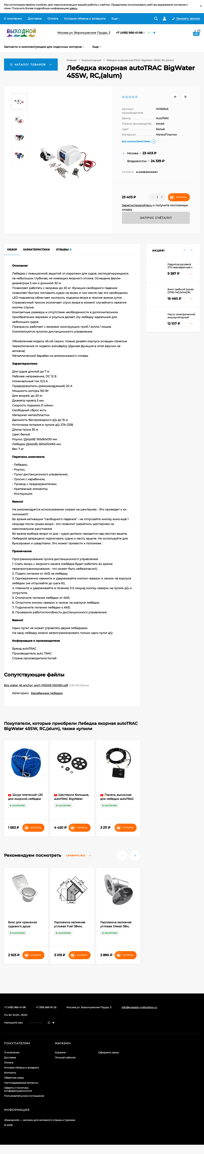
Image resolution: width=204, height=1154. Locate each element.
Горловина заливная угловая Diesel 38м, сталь (116, 926)
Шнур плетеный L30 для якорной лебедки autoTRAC (25, 799)
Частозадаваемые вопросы (21, 1082)
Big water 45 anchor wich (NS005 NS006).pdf (36, 685)
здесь (73, 8)
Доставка (35, 18)
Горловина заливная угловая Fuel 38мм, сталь (69, 926)
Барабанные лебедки (47, 693)
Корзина (60, 1052)
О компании (13, 18)
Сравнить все (79, 855)
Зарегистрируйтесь (137, 205)
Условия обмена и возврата (85, 18)
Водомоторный (91, 60)
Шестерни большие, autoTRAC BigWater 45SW (71, 799)
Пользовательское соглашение (24, 1095)
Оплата (52, 18)
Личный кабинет (65, 1057)
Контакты (10, 1072)
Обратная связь (14, 1077)
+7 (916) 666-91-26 (46, 1007)
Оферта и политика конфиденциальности (18, 1089)
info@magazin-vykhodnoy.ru (139, 1007)
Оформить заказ (108, 1052)
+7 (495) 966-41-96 (129, 32)
